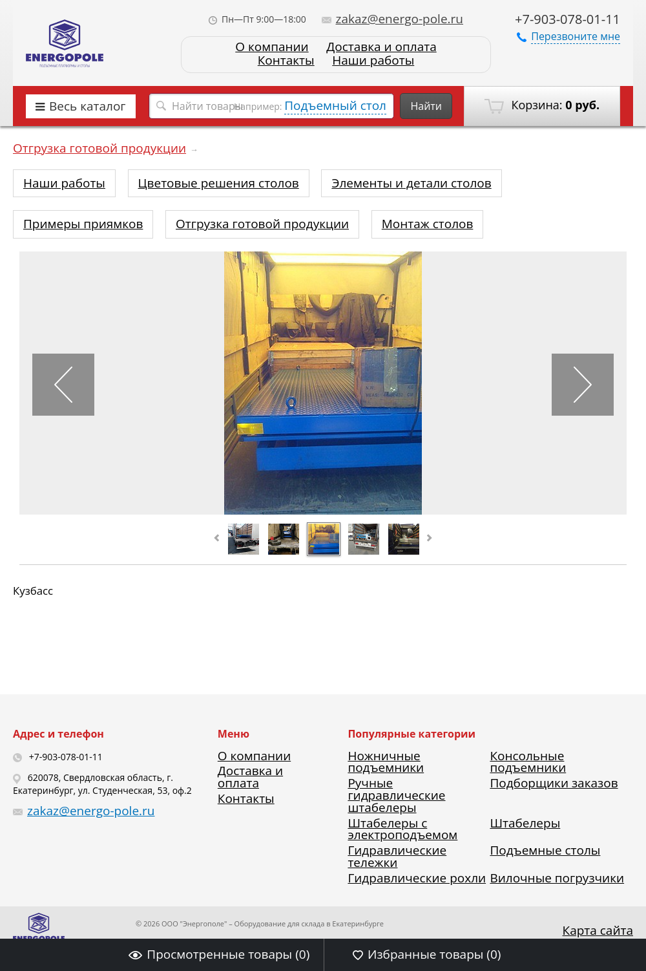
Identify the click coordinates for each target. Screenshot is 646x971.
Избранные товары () (427, 954)
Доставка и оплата (381, 46)
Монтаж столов (428, 223)
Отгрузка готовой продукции (99, 148)
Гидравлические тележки (397, 856)
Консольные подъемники (528, 761)
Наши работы (373, 60)
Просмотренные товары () (219, 954)
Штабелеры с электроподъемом (402, 829)
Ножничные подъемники (386, 761)
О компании (271, 46)
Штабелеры (525, 823)
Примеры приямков (83, 223)
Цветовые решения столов (218, 183)
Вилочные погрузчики (557, 878)
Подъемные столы (545, 850)
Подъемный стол (335, 105)
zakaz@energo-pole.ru (393, 18)
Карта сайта (598, 930)
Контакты (286, 60)
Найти (426, 106)
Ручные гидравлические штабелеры (396, 795)
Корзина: (541, 105)
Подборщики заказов (554, 782)
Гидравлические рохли (417, 878)
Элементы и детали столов (411, 183)
